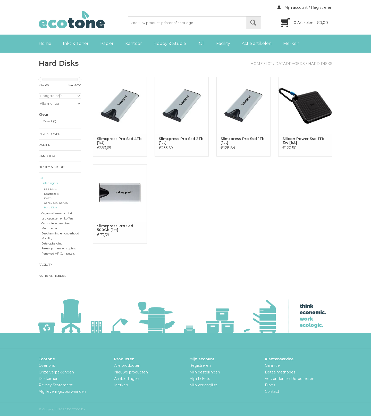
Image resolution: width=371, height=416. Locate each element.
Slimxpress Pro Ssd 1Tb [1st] (243, 141)
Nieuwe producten (131, 372)
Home (45, 43)
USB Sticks (50, 189)
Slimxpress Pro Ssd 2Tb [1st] (181, 141)
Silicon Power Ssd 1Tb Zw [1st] (303, 141)
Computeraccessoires (55, 223)
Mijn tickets (199, 378)
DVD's (48, 198)
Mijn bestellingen (204, 372)
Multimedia (49, 228)
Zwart (49, 121)
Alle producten (127, 365)
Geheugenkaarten (56, 202)
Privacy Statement (56, 385)
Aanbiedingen (126, 378)
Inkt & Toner (76, 43)
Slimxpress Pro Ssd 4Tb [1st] (119, 141)
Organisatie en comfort (56, 213)
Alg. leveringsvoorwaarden (62, 391)
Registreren (200, 365)
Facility (223, 43)
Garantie (272, 365)
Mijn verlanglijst (203, 385)
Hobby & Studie (170, 43)
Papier (107, 43)
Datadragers (290, 63)
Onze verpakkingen (56, 372)
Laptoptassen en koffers (57, 218)
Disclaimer (48, 378)
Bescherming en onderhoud (60, 233)
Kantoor (133, 43)
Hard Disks (320, 63)
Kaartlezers (51, 193)
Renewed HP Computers (58, 253)
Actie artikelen (257, 43)
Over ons (47, 365)
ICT (201, 43)
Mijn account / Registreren (304, 7)
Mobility (46, 238)
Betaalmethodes (280, 372)
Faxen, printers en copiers (58, 248)
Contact (272, 391)
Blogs (270, 385)
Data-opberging (52, 243)
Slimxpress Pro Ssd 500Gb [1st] (115, 228)
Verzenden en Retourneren (289, 378)
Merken (291, 43)
